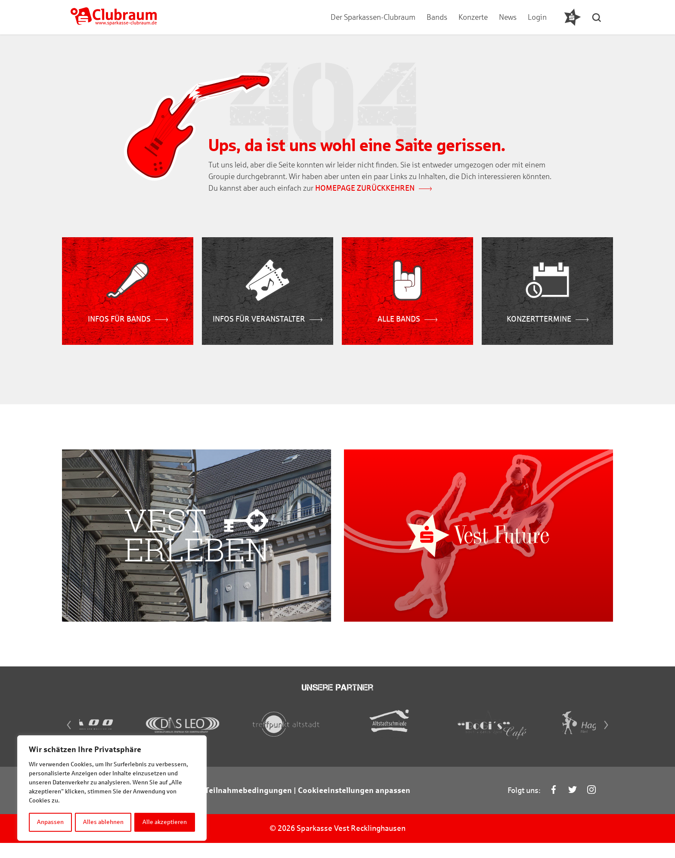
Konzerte (472, 17)
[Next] (608, 740)
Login (536, 17)
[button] (597, 17)
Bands (436, 17)
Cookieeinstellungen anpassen (354, 805)
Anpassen (50, 822)
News (507, 17)
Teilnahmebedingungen (248, 805)
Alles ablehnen (103, 822)
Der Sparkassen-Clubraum (372, 17)
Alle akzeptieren (165, 822)
